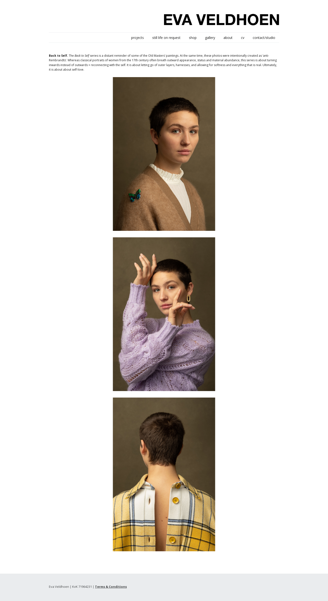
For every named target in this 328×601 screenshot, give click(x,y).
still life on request (166, 37)
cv (242, 37)
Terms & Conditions (111, 586)
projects (137, 37)
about (228, 37)
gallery (210, 37)
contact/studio (264, 37)
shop (193, 37)
